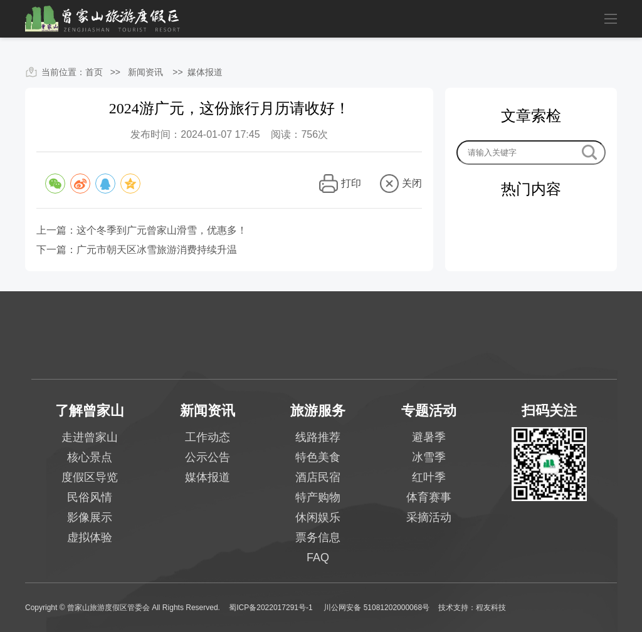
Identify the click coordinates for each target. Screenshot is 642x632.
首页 (94, 72)
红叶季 (429, 477)
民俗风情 (89, 497)
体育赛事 (428, 497)
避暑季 (429, 437)
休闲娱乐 (317, 517)
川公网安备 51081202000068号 (376, 607)
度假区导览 (89, 477)
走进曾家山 (89, 437)
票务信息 (317, 537)
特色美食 (317, 457)
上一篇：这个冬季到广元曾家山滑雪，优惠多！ (141, 230)
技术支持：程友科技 (472, 607)
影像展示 (89, 517)
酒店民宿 (317, 477)
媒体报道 (205, 72)
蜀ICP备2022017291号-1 (272, 607)
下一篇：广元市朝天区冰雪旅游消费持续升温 (136, 249)
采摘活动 (428, 517)
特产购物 (317, 497)
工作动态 (207, 437)
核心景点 (89, 457)
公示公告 (207, 457)
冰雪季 (429, 457)
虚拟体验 (89, 537)
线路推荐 (317, 437)
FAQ (318, 557)
